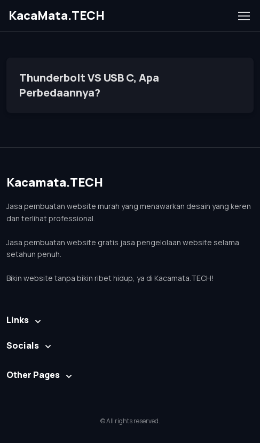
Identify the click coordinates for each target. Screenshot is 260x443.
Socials (22, 345)
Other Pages (33, 375)
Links (17, 320)
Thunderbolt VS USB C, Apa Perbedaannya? (89, 85)
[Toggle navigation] (243, 16)
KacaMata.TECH (57, 15)
